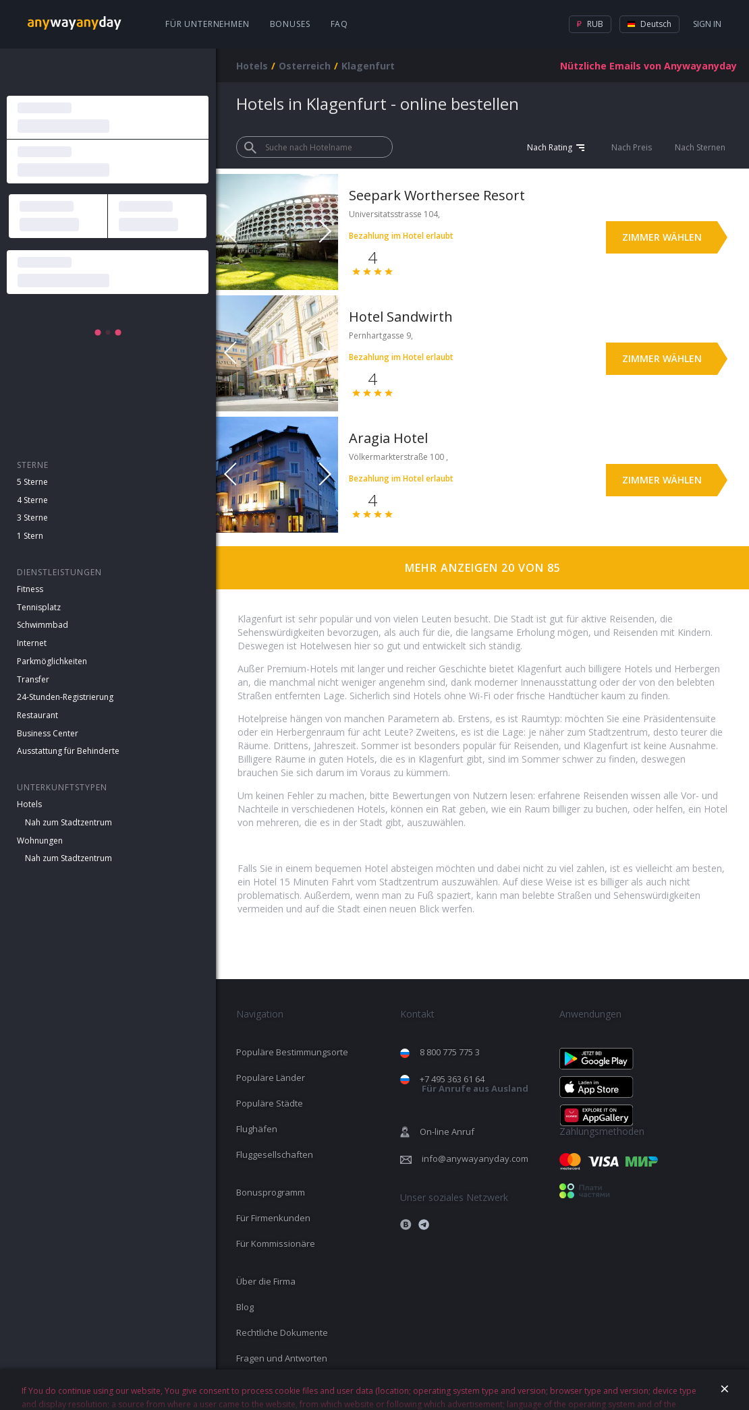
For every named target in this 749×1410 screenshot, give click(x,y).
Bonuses (290, 24)
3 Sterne (32, 517)
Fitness (30, 589)
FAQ (340, 24)
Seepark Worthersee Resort (437, 195)
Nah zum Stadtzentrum (68, 822)
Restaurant (37, 715)
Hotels (29, 804)
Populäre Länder (270, 1077)
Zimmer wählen (662, 237)
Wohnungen (40, 840)
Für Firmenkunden (273, 1218)
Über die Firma (266, 1281)
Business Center (47, 733)
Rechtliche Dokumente (282, 1332)
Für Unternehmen (207, 24)
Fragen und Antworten (281, 1358)
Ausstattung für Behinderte (68, 751)
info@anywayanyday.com (475, 1158)
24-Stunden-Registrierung (65, 697)
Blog (245, 1307)
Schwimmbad (42, 624)
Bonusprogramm (270, 1192)
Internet (32, 643)
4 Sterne (32, 500)
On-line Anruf (447, 1131)
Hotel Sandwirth (401, 316)
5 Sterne (32, 482)
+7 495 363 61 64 (474, 1084)
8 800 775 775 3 (450, 1052)
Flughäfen (256, 1129)
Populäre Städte (269, 1103)
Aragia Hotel (388, 438)
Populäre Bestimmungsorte (292, 1052)
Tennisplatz (39, 607)
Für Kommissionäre (275, 1243)
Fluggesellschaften (274, 1154)
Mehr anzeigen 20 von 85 (483, 567)
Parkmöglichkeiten (52, 661)
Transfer (33, 679)
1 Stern (30, 535)
